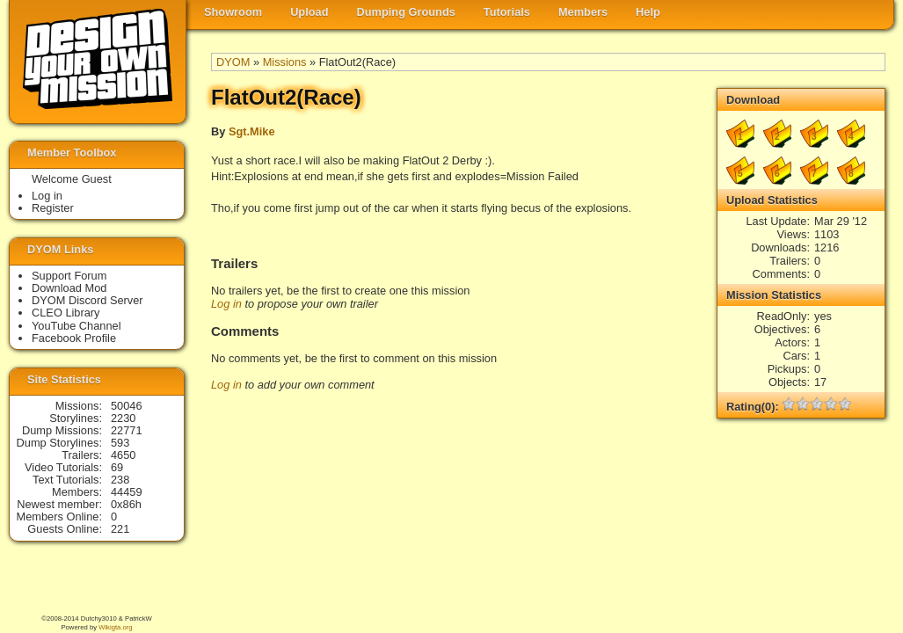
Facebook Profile (74, 338)
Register (53, 208)
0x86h (126, 504)
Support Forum (69, 275)
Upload (309, 11)
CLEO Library (66, 312)
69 (117, 467)
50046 (126, 405)
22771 (126, 430)
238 (120, 479)
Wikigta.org (115, 627)
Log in (226, 303)
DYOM (233, 62)
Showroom (233, 11)
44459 (126, 491)
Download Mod (69, 288)
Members (583, 11)
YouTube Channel (76, 325)
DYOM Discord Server (87, 300)
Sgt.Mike (252, 131)
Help (648, 11)
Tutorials (507, 11)
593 (120, 442)
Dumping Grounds (406, 11)
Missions (285, 62)
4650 (123, 455)
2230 (123, 418)
